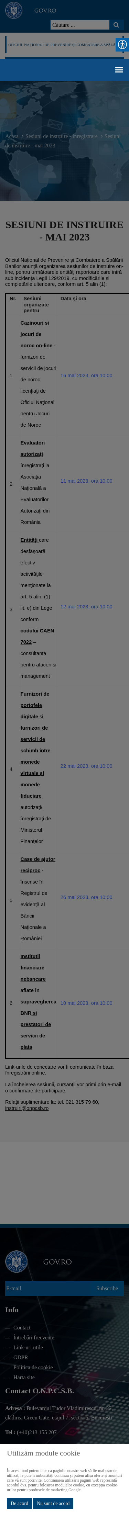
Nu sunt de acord (53, 1503)
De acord (19, 1503)
